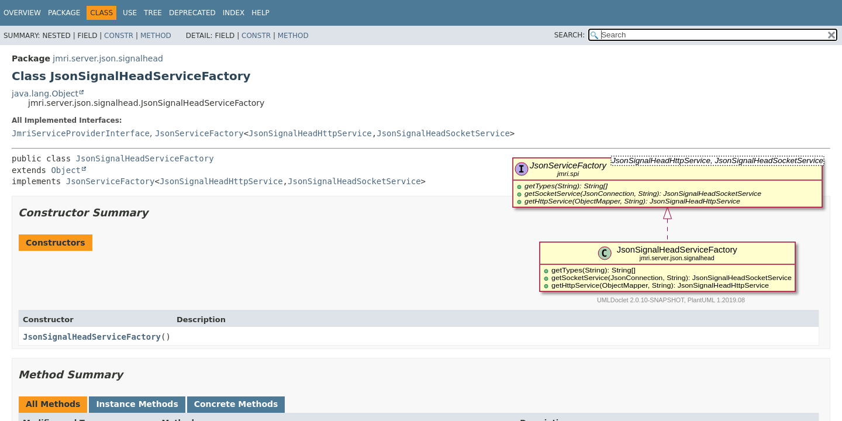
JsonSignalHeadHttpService (310, 133)
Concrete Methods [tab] (236, 404)
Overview (22, 13)
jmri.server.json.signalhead (108, 58)
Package (64, 13)
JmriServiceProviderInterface (81, 133)
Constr (118, 36)
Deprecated (192, 13)
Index (234, 13)
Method (155, 36)
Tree (153, 13)
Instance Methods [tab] (137, 404)
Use (130, 13)
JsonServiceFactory (199, 133)
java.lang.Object (45, 93)
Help (260, 13)
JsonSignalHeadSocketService (443, 133)
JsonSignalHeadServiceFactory (145, 158)
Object (66, 170)
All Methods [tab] (53, 404)
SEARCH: (569, 35)
